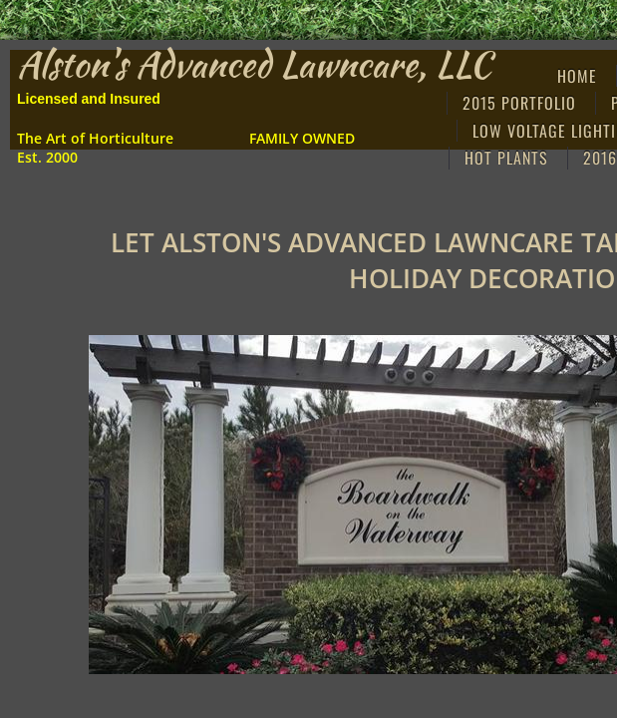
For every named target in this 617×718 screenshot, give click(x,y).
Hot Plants (506, 158)
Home (577, 76)
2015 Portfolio (519, 103)
